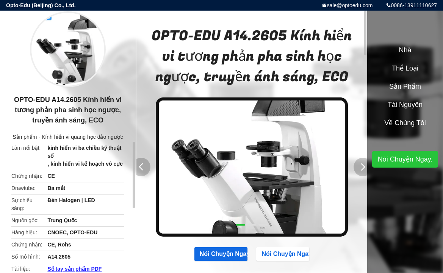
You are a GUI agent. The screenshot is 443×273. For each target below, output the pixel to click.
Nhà (405, 50)
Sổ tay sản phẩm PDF (74, 269)
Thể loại (405, 68)
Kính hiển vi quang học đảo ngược (82, 137)
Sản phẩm (25, 137)
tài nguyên (405, 104)
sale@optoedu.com (350, 5)
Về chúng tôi (405, 123)
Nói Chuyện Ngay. (220, 253)
